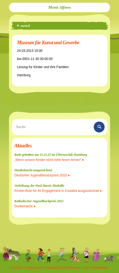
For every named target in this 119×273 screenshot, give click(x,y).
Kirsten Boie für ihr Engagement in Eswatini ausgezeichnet (58, 191)
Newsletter (100, 267)
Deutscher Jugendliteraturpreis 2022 (42, 175)
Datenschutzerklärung (61, 267)
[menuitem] (59, 7)
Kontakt (16, 267)
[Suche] (59, 127)
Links (85, 267)
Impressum (34, 267)
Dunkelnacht (25, 206)
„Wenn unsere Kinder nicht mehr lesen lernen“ (49, 160)
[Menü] (59, 7)
